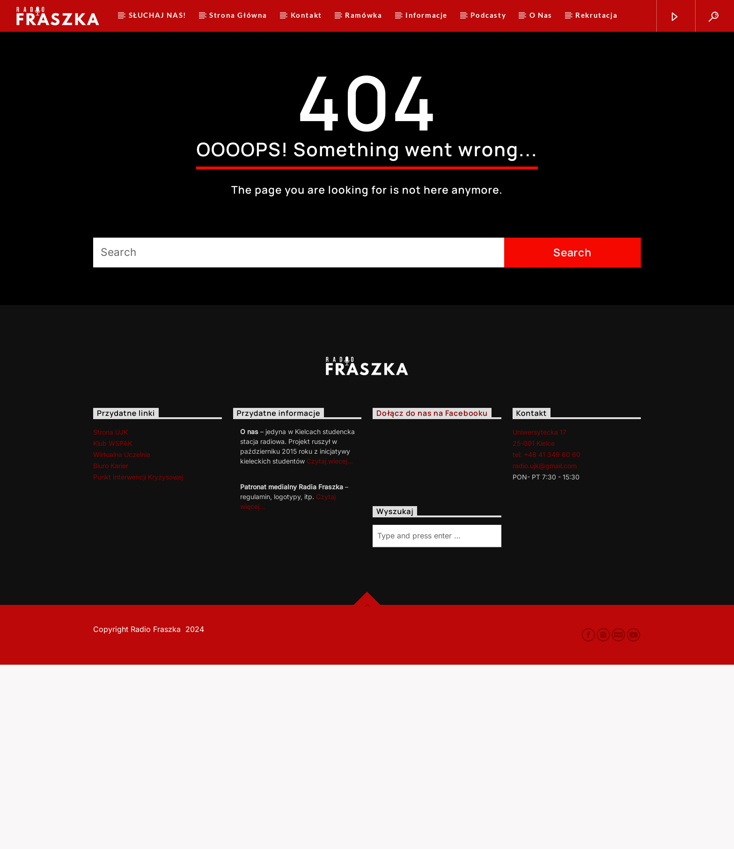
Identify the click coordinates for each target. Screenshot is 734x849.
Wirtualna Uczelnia (121, 639)
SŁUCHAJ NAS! (157, 15)
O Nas (540, 15)
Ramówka (363, 15)
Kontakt (306, 15)
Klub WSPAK (112, 627)
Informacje (426, 15)
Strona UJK (110, 616)
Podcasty (488, 15)
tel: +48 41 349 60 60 (546, 639)
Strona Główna (238, 15)
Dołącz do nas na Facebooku (432, 598)
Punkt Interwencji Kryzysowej (138, 661)
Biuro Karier (110, 650)
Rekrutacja (596, 15)
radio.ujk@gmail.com (545, 650)
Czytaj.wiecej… (330, 645)
